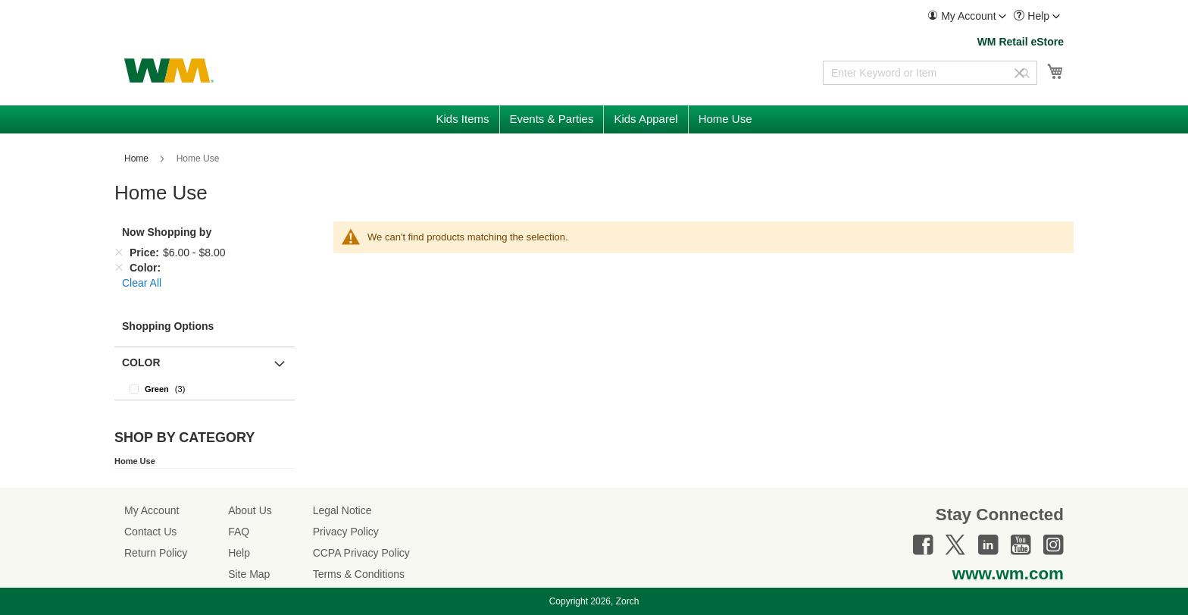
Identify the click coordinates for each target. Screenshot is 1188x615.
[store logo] (169, 70)
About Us (250, 510)
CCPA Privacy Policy (361, 553)
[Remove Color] (118, 267)
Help (239, 553)
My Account (151, 510)
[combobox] (930, 73)
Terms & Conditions (359, 574)
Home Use (134, 461)
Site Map (249, 574)
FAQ (238, 532)
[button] (966, 16)
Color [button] (141, 362)
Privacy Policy (346, 532)
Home (137, 158)
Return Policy (155, 553)
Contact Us (150, 532)
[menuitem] (966, 16)
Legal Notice (342, 510)
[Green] (204, 388)
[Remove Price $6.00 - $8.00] (118, 252)
